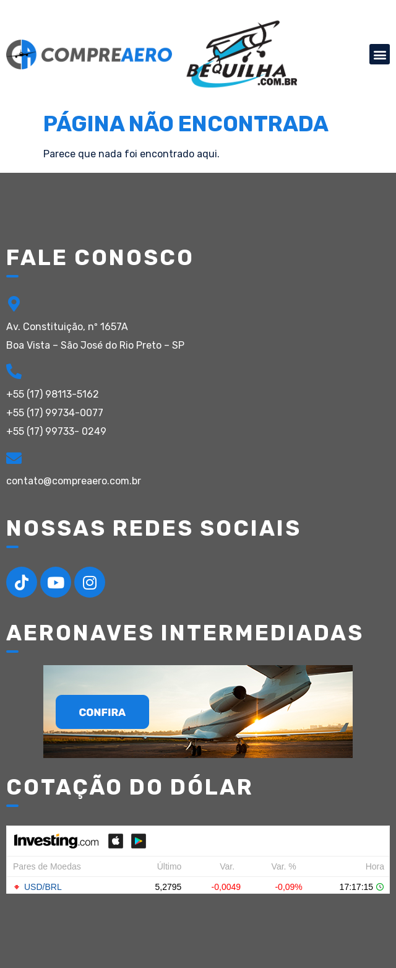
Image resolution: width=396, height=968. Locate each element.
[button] (379, 54)
